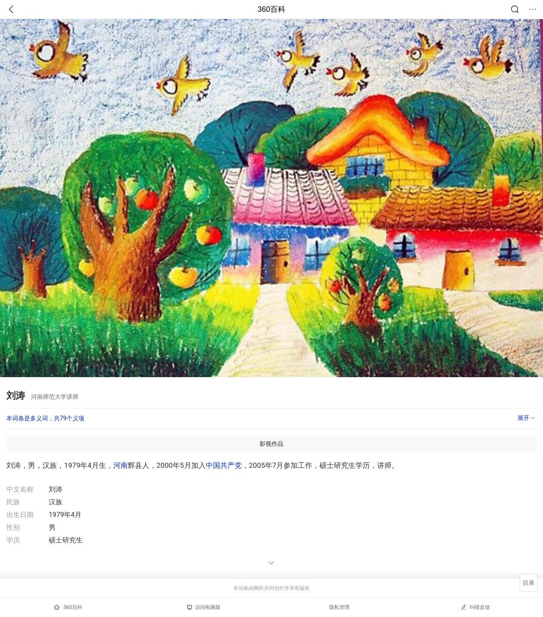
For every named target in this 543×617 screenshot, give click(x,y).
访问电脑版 (204, 607)
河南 (120, 465)
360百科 (271, 9)
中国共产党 (224, 465)
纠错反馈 (475, 607)
